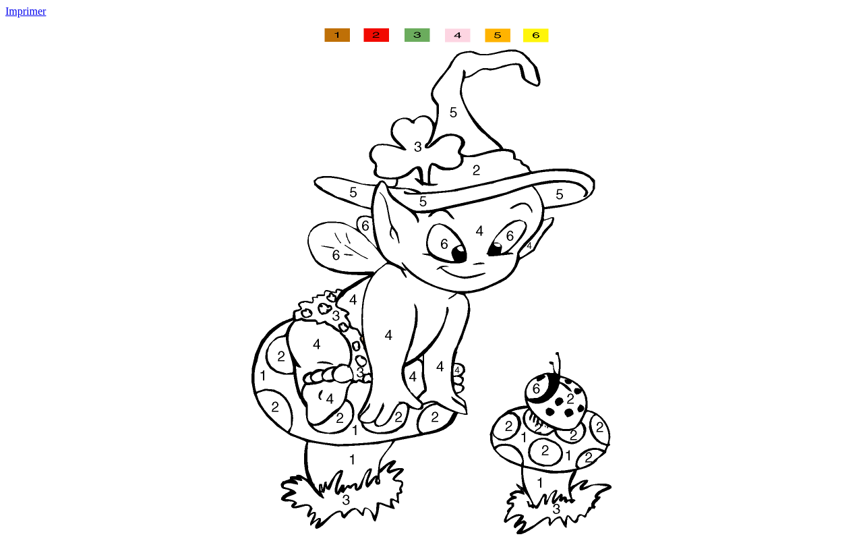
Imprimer (25, 11)
